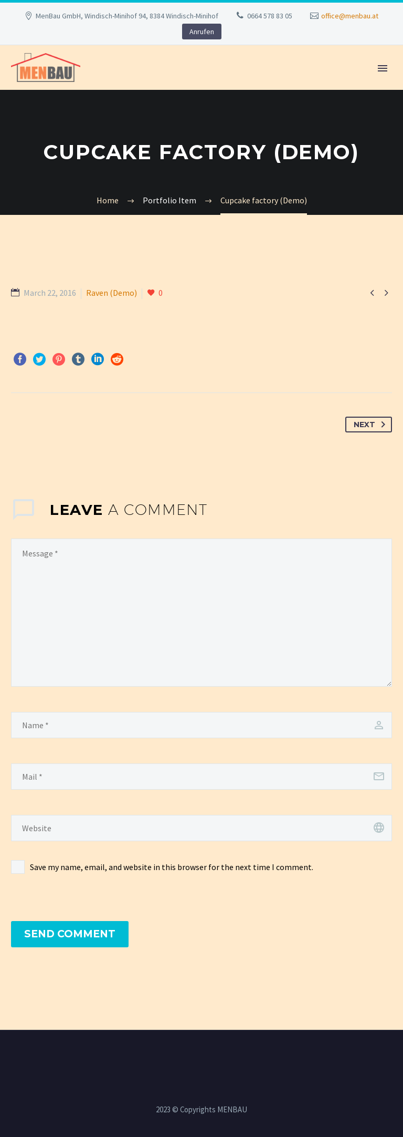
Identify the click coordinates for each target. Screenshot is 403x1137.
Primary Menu (382, 68)
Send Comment (69, 934)
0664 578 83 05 (269, 15)
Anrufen (201, 31)
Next (371, 424)
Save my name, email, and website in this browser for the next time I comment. (171, 867)
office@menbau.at (349, 15)
